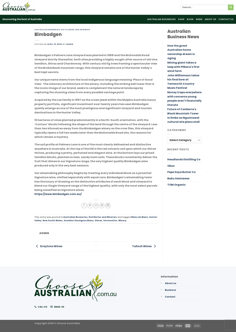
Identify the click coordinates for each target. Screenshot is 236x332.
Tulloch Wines (144, 246)
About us (170, 283)
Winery (122, 220)
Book (190, 19)
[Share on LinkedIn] (108, 205)
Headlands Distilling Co (183, 159)
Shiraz (98, 220)
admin (69, 44)
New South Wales (53, 220)
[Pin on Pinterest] (102, 205)
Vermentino (110, 220)
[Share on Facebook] (84, 205)
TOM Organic (176, 185)
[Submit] (231, 7)
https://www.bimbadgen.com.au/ (58, 194)
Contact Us (226, 19)
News (199, 19)
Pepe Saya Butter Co (181, 172)
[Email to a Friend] (96, 205)
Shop (181, 19)
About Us (210, 19)
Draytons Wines (48, 246)
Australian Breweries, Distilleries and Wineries (62, 29)
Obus (171, 166)
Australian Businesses (161, 19)
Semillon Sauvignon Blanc (79, 220)
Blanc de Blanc (139, 217)
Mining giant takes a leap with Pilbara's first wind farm (183, 67)
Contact (170, 296)
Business (170, 290)
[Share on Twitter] (90, 205)
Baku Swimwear (178, 178)
